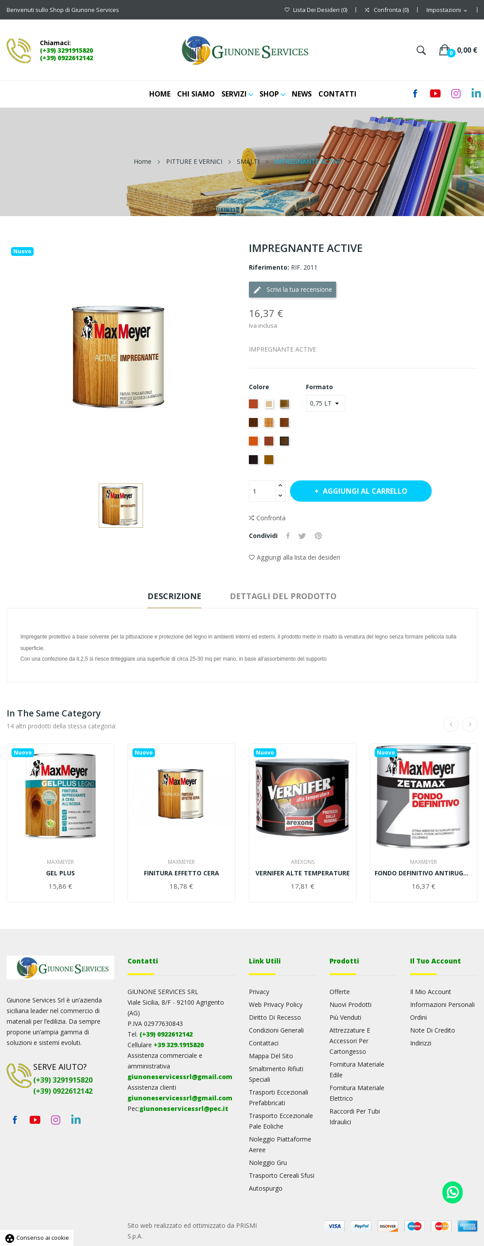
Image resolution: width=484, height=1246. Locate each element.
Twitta (302, 535)
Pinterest (318, 535)
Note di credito (432, 1030)
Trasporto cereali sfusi (281, 1175)
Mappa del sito (271, 1056)
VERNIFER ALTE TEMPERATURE (303, 873)
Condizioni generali (276, 1030)
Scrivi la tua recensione (292, 289)
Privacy (259, 991)
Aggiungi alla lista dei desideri (294, 557)
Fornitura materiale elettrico (356, 1093)
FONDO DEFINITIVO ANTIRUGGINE (423, 873)
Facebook (15, 1120)
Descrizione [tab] (174, 596)
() (316, 10)
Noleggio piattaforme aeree (280, 1144)
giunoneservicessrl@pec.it (183, 1108)
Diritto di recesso (275, 1017)
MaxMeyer (60, 862)
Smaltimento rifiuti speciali (276, 1073)
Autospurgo (266, 1188)
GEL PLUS (60, 873)
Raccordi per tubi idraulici (354, 1116)
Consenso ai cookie (36, 1238)
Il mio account (430, 991)
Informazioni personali (442, 1004)
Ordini (418, 1017)
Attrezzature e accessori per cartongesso (349, 1041)
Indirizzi (420, 1043)
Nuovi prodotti (350, 1004)
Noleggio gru (268, 1162)
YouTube (35, 1120)
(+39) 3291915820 (66, 50)
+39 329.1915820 (179, 1045)
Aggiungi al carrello (364, 491)
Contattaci (264, 1043)
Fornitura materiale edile (356, 1069)
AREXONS (302, 862)
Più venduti (345, 1017)
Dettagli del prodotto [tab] (283, 596)
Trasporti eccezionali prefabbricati (278, 1097)
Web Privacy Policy (275, 1004)
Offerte (339, 991)
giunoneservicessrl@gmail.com (180, 1076)
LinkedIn (476, 93)
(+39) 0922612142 (66, 58)
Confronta (267, 518)
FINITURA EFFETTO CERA (181, 873)
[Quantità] (262, 491)
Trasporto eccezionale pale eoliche (281, 1120)
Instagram (456, 93)
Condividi (288, 535)
